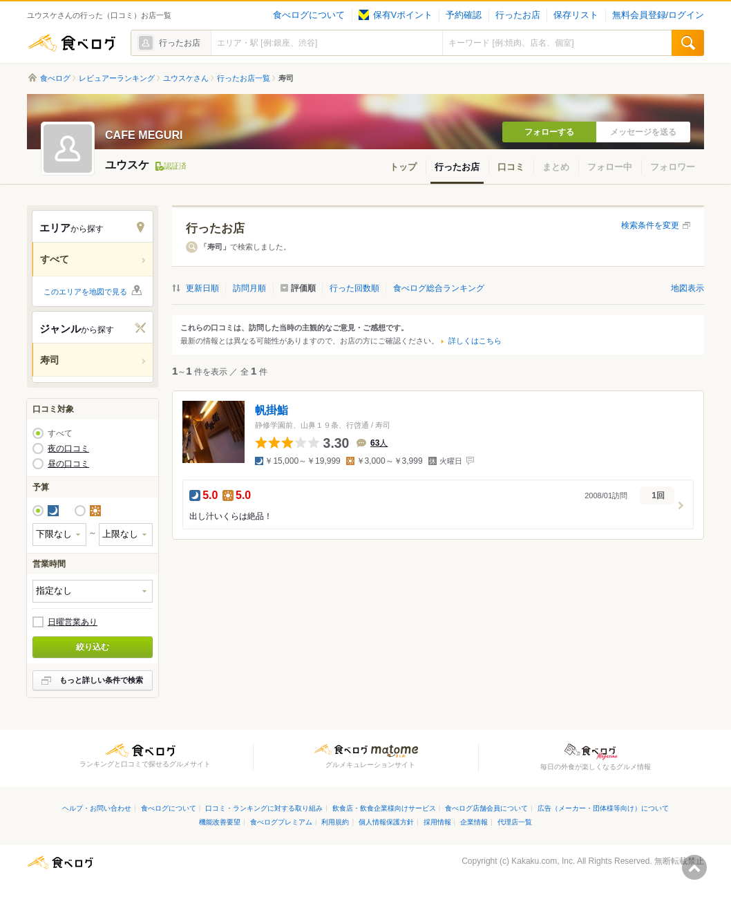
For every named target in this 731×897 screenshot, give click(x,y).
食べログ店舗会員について (486, 808)
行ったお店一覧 (243, 78)
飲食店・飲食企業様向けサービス (384, 808)
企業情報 (474, 822)
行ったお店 (517, 15)
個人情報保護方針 (386, 822)
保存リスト (575, 15)
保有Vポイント (396, 15)
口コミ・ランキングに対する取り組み (264, 808)
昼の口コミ (68, 464)
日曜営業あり (72, 622)
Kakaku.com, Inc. (543, 861)
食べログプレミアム (281, 822)
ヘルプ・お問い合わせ (96, 808)
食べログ (72, 43)
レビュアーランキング (117, 78)
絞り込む (92, 647)
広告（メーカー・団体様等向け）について (603, 808)
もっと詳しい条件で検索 (101, 680)
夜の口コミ (68, 448)
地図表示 (687, 288)
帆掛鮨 (271, 410)
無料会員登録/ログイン (658, 15)
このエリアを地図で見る (85, 291)
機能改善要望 (219, 822)
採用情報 (437, 822)
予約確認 (464, 15)
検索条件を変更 (650, 225)
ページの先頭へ (694, 867)
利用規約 (335, 822)
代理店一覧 (514, 822)
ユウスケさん (186, 78)
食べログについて (309, 15)
